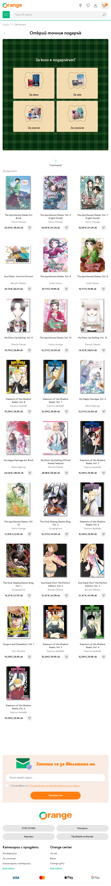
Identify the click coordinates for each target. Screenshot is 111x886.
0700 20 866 (28, 828)
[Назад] (5, 33)
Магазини (82, 828)
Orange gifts (57, 863)
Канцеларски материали (17, 863)
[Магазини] (80, 5)
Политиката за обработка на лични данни (55, 785)
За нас (53, 853)
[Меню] (6, 14)
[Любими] (88, 5)
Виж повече (8, 868)
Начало (6, 24)
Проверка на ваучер (82, 836)
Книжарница (10, 853)
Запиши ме (56, 795)
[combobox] (55, 14)
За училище (9, 858)
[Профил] (95, 5)
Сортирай (56, 163)
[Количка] (104, 5)
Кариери (28, 836)
